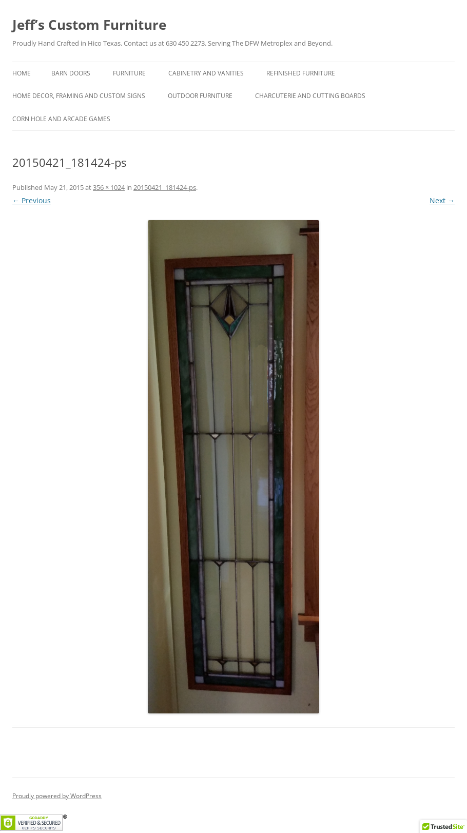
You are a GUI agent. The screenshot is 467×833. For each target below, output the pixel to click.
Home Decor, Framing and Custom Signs (78, 95)
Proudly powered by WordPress (57, 795)
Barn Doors (70, 73)
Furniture (129, 73)
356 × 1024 (109, 187)
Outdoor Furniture (200, 95)
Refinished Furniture (300, 73)
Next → (442, 200)
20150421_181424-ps (164, 187)
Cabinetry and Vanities (206, 73)
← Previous (31, 200)
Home (21, 73)
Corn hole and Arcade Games (61, 118)
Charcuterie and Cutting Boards (310, 95)
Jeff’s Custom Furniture (89, 24)
